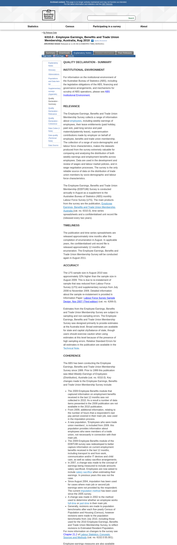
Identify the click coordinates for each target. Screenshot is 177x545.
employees (76, 121)
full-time (72, 503)
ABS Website (107, 4)
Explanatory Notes (53, 64)
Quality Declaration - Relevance (53, 111)
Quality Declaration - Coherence (53, 121)
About (143, 26)
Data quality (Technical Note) (53, 138)
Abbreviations (53, 74)
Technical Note (71, 348)
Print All (70, 56)
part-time (84, 503)
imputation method (90, 491)
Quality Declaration (99, 41)
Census (70, 26)
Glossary (52, 70)
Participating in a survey (107, 26)
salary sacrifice (84, 472)
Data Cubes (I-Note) (54, 129)
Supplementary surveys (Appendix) (54, 91)
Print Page (58, 56)
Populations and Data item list (54, 81)
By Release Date (50, 33)
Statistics (33, 26)
